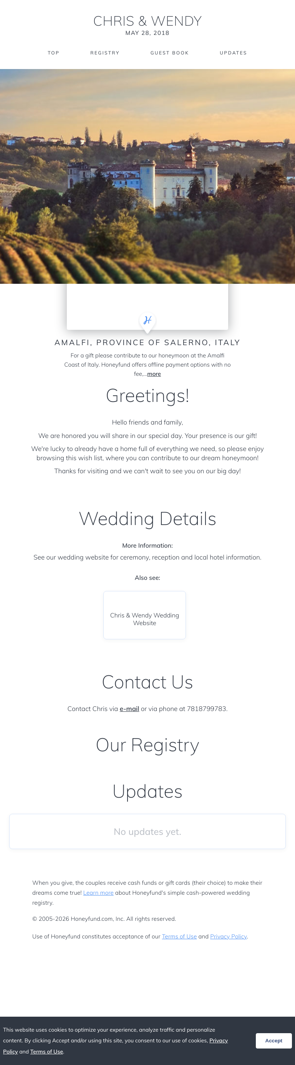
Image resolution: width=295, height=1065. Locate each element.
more (154, 373)
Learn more (98, 892)
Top (54, 53)
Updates (233, 53)
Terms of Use (179, 936)
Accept (273, 1041)
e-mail (129, 709)
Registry (104, 53)
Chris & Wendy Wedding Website (144, 619)
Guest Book (170, 53)
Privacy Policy (228, 936)
